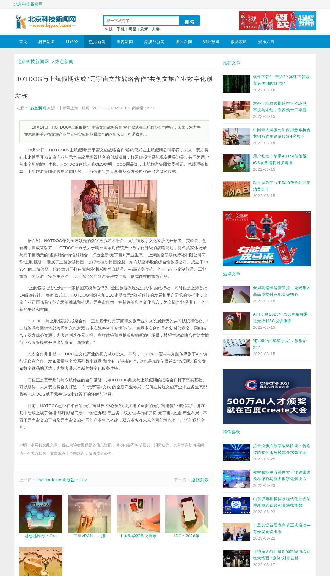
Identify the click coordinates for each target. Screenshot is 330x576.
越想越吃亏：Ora (41, 536)
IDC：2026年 (186, 536)
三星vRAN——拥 (90, 536)
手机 (121, 29)
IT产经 (72, 41)
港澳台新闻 (154, 41)
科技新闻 (46, 41)
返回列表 (200, 479)
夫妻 (156, 29)
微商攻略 (239, 41)
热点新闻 (97, 41)
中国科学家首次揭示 (138, 536)
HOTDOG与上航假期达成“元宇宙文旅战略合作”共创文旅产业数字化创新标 (114, 87)
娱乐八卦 (266, 41)
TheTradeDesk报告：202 (61, 479)
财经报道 (211, 41)
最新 (144, 29)
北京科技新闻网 (28, 4)
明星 (132, 29)
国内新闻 (125, 41)
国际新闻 (184, 41)
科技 (109, 29)
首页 (23, 41)
